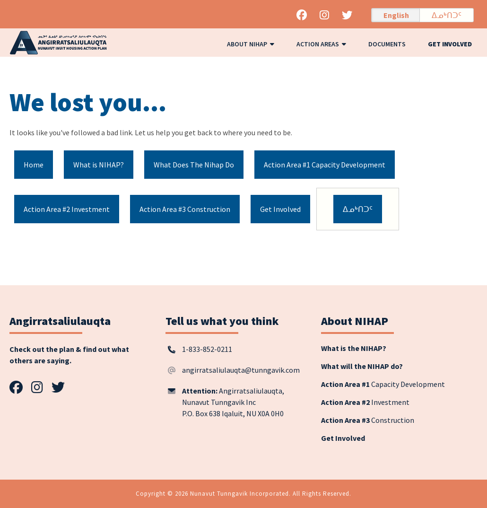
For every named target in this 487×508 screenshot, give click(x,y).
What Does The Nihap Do (194, 164)
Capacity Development (383, 384)
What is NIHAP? (98, 164)
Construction (367, 420)
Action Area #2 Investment (67, 209)
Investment (365, 402)
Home (33, 164)
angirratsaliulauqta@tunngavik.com (241, 370)
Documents (387, 44)
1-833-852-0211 (207, 349)
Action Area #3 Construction (184, 209)
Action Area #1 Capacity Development (324, 164)
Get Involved (450, 44)
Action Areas (321, 44)
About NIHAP (250, 44)
